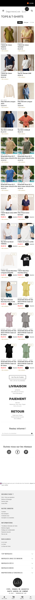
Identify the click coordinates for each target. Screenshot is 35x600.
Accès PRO (4, 503)
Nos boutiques (5, 513)
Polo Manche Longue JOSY (8, 102)
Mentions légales (5, 528)
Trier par (27, 22)
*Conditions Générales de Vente (9, 526)
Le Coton (3, 544)
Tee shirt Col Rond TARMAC (7, 243)
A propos (3, 511)
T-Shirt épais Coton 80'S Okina (9, 214)
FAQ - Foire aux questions (7, 497)
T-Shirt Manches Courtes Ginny (23, 272)
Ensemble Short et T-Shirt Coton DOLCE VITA (9, 157)
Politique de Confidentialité (8, 530)
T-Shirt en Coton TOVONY (23, 46)
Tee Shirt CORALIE (7, 130)
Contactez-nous (5, 515)
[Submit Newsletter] (32, 433)
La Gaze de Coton (5, 546)
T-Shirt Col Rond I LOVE (25, 242)
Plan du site (4, 534)
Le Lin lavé (4, 542)
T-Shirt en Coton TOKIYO (6, 46)
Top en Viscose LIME (24, 73)
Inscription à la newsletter (7, 517)
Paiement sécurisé (6, 532)
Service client (4, 501)
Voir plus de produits (17, 377)
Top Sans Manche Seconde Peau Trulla (8, 301)
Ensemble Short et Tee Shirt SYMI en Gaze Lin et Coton (25, 301)
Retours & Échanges (6, 499)
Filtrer (20, 22)
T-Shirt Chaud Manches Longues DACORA (9, 272)
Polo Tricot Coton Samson (23, 214)
